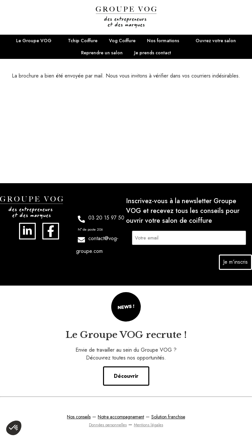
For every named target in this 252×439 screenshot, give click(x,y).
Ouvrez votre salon (216, 40)
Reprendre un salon (102, 52)
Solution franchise (168, 415)
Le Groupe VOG (34, 40)
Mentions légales (148, 424)
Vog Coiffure (122, 40)
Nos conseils (79, 415)
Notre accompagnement (121, 415)
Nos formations (163, 40)
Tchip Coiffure (82, 40)
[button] (14, 428)
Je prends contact (152, 52)
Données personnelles (108, 424)
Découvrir (126, 374)
